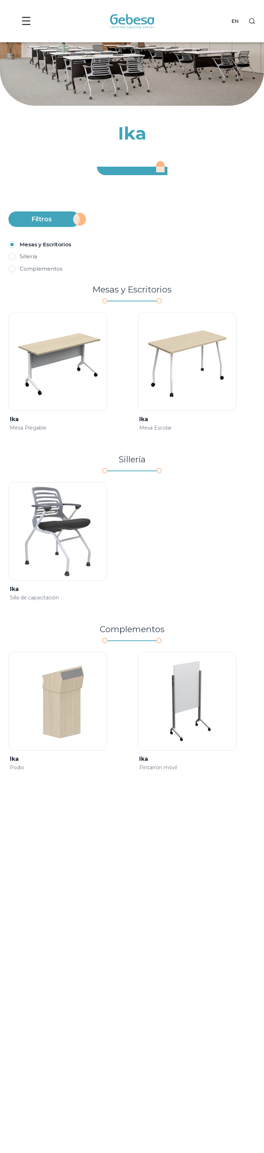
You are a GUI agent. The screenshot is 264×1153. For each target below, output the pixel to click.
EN (235, 21)
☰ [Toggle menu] (26, 21)
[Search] (252, 21)
